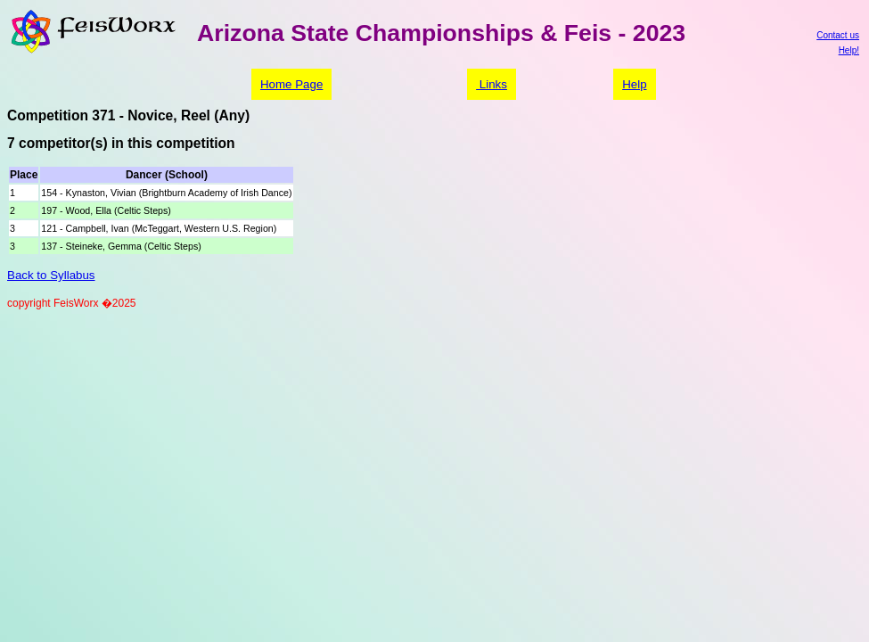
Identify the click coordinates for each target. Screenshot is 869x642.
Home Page (291, 84)
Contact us (837, 35)
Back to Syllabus (51, 275)
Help (634, 84)
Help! (849, 50)
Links (491, 84)
